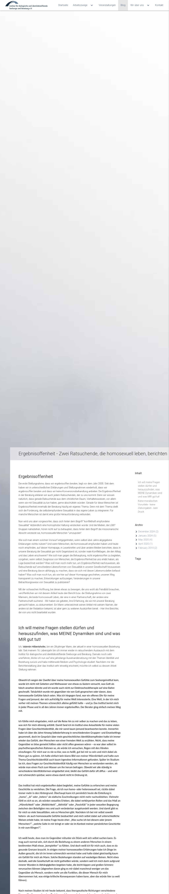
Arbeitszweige (83, 5)
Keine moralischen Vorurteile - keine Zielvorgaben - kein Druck (148, 501)
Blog (123, 5)
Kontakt (159, 5)
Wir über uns (140, 5)
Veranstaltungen (107, 5)
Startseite (63, 5)
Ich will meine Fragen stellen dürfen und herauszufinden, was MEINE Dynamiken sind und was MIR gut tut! (150, 482)
